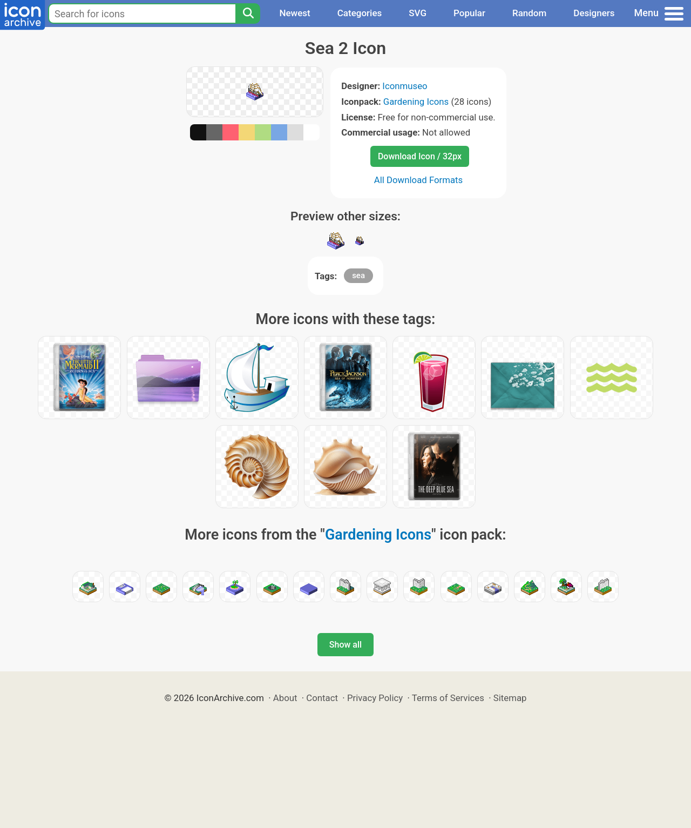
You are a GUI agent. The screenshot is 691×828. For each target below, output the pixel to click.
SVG (417, 13)
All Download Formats (418, 179)
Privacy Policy (375, 697)
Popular (469, 13)
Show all (345, 644)
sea (358, 275)
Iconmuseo (404, 85)
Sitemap (510, 697)
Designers (593, 13)
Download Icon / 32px (420, 156)
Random (529, 13)
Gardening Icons (416, 101)
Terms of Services (448, 697)
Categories (359, 13)
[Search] (247, 13)
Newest (294, 13)
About (285, 697)
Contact (322, 697)
